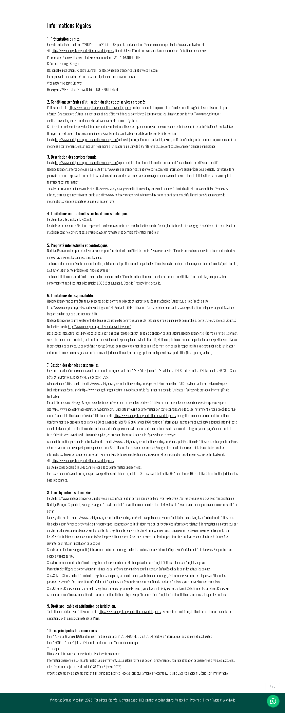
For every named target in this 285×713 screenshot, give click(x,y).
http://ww (58, 50)
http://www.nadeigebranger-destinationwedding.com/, (78, 307)
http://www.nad (83, 517)
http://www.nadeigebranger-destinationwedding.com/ (100, 107)
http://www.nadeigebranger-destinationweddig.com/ (111, 389)
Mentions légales (129, 700)
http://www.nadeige (199, 113)
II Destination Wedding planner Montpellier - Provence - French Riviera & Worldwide (187, 700)
